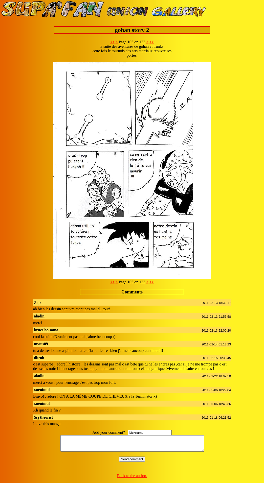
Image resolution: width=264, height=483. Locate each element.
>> (152, 42)
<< (112, 42)
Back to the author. (132, 479)
